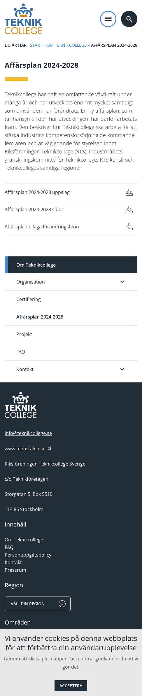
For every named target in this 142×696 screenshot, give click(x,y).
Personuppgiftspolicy (28, 555)
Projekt (24, 334)
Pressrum (15, 570)
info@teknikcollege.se (28, 433)
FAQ (20, 352)
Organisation (30, 282)
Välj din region (38, 603)
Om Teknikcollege (67, 45)
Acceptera (70, 685)
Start (36, 45)
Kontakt (25, 369)
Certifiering (28, 299)
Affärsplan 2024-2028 (39, 317)
